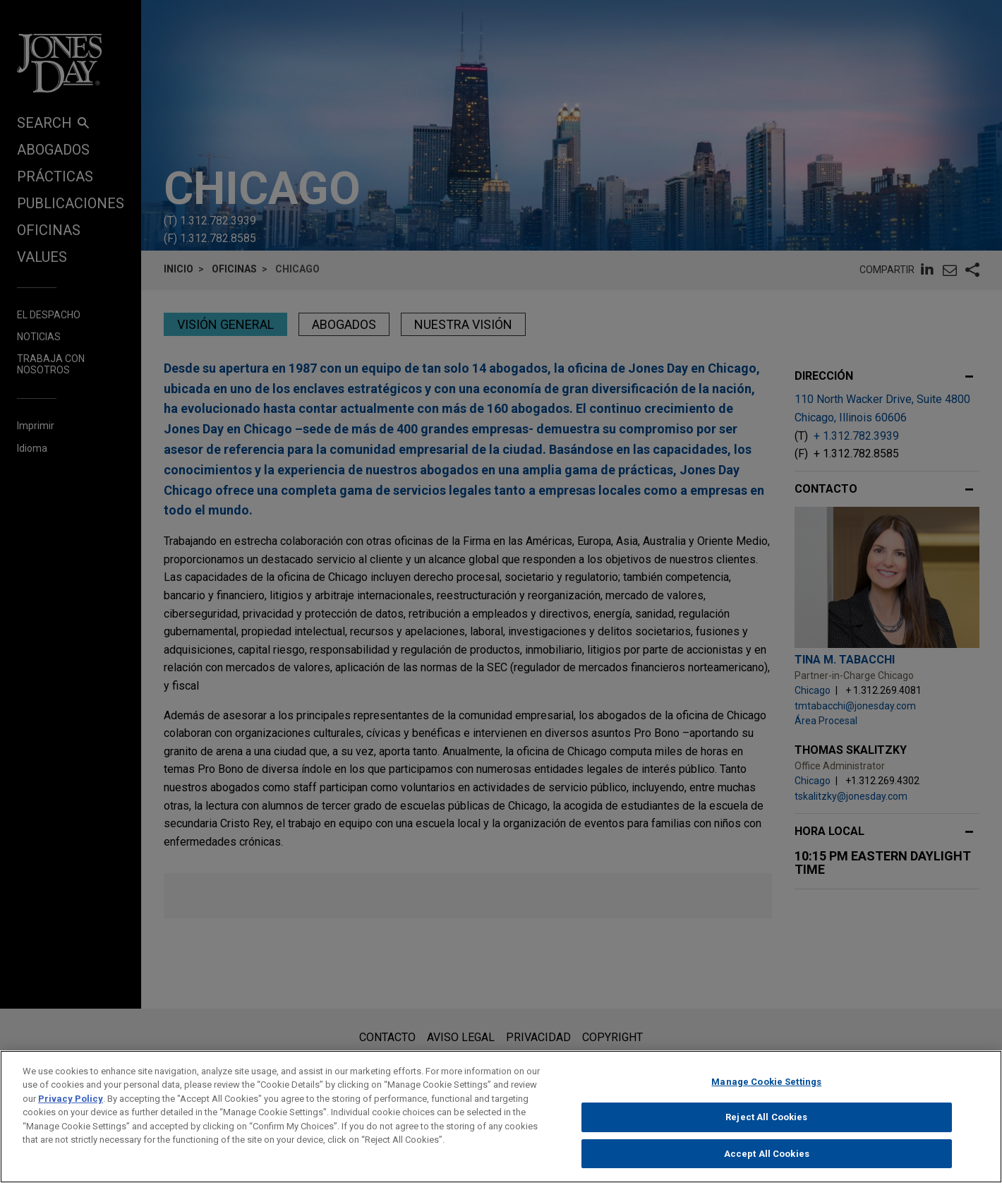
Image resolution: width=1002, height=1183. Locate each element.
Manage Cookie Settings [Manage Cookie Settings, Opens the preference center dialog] (766, 1093)
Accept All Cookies (766, 1165)
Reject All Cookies (766, 1128)
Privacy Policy (70, 1110)
